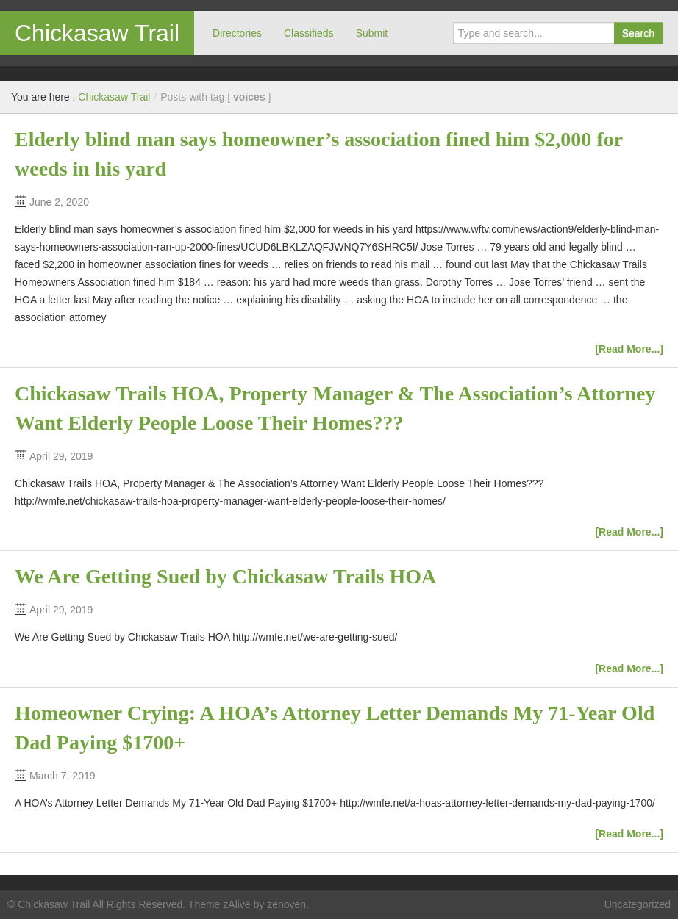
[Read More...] (629, 349)
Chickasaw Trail (97, 33)
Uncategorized (637, 904)
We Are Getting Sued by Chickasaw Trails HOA (225, 576)
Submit (372, 33)
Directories (237, 33)
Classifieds (309, 33)
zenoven (286, 904)
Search (638, 33)
